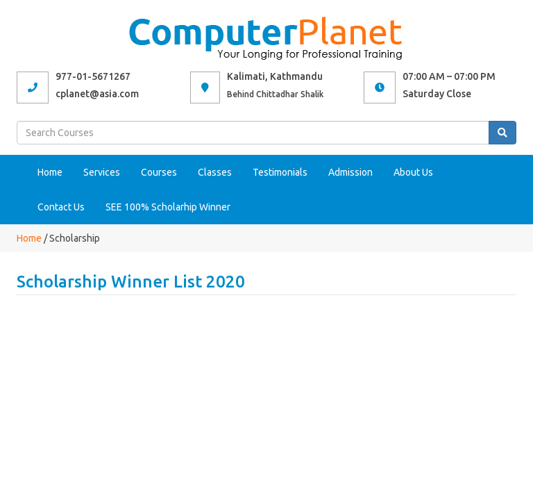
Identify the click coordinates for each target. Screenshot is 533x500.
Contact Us (61, 206)
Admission (350, 172)
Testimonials (280, 172)
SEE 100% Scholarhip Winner (167, 206)
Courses (159, 172)
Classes (215, 172)
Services (101, 172)
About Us (413, 172)
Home (49, 172)
